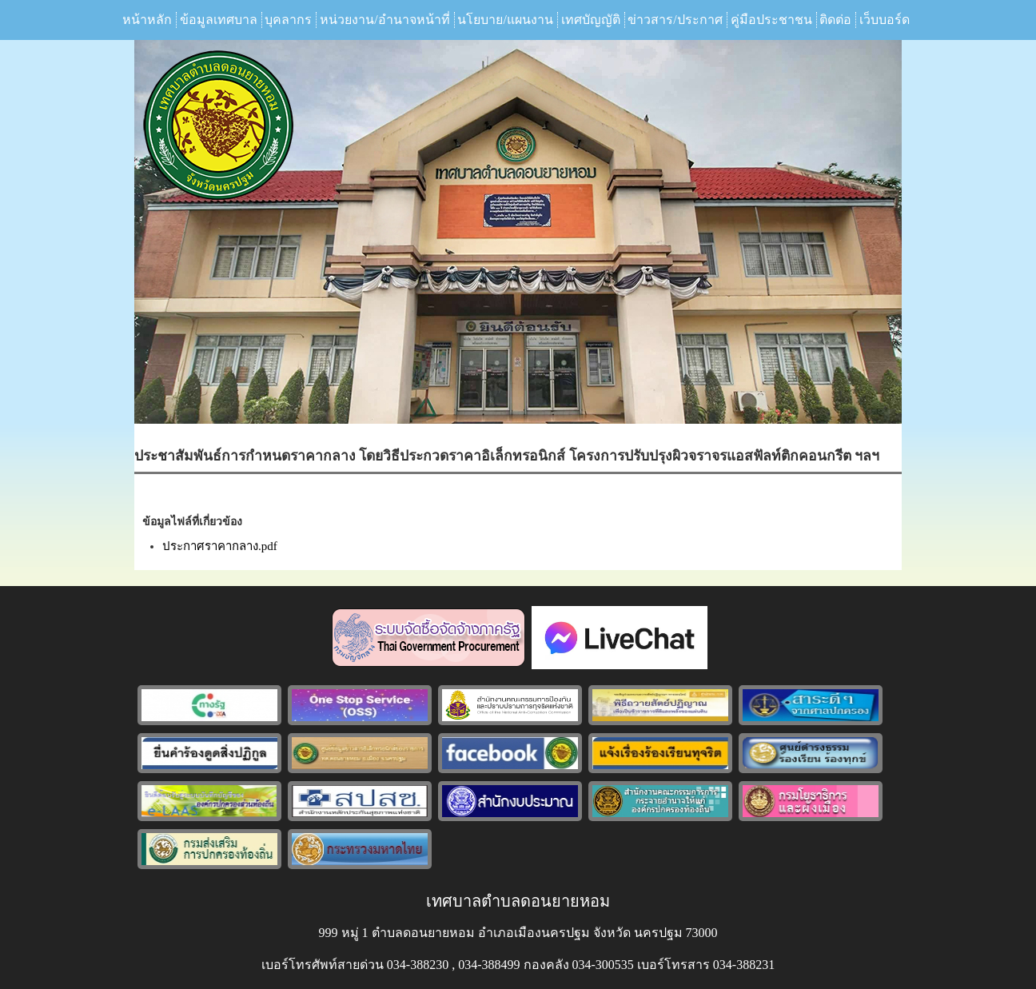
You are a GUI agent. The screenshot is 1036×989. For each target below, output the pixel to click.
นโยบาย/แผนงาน (504, 19)
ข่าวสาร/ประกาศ (675, 19)
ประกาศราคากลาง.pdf (219, 546)
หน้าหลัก (147, 19)
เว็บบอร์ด (884, 19)
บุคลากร (288, 19)
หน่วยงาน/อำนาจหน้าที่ (384, 19)
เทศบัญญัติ (590, 19)
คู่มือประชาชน (771, 19)
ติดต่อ (835, 19)
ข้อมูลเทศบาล (218, 19)
